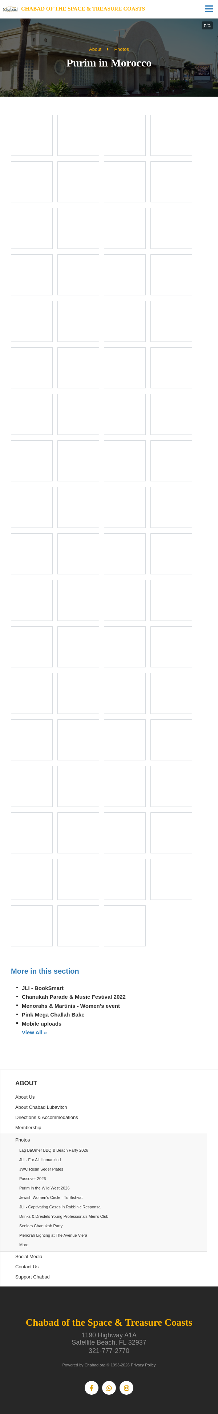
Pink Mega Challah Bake (53, 1014)
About (95, 49)
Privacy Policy (143, 1365)
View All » (34, 1032)
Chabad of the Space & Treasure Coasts (83, 9)
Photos (121, 49)
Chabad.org (95, 1365)
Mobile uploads (41, 1024)
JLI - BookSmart (43, 988)
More (23, 1245)
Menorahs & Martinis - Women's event (71, 1006)
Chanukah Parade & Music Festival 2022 (74, 997)
